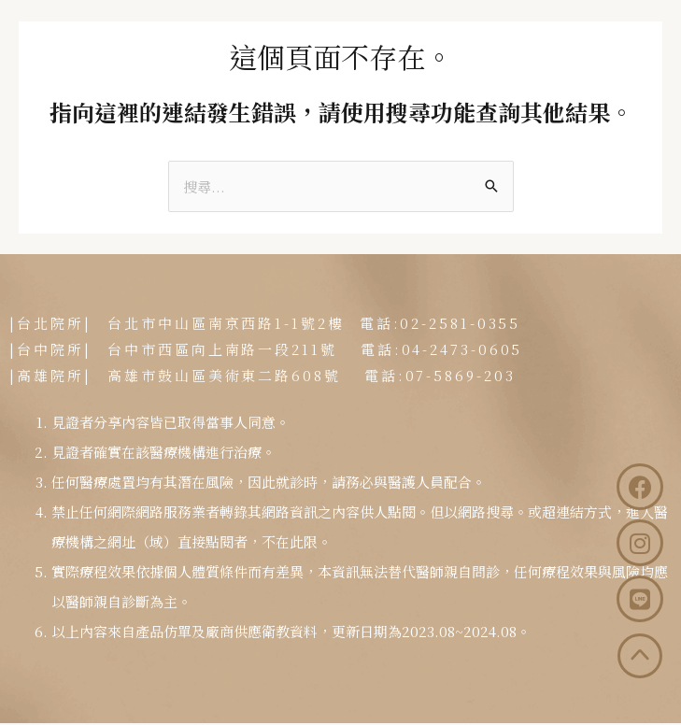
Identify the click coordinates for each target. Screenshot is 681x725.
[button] (624, 35)
